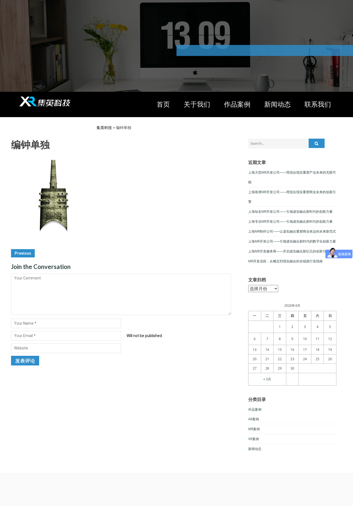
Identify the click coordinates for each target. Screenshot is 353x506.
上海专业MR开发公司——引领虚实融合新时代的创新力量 (290, 221)
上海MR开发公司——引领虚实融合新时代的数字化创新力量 (292, 241)
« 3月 (267, 379)
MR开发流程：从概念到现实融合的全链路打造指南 (285, 261)
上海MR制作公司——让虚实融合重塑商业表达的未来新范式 (292, 231)
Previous (23, 253)
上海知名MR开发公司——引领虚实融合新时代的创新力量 (290, 211)
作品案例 (237, 104)
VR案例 (253, 439)
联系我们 (317, 104)
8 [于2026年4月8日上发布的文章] (280, 339)
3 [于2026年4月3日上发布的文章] (305, 326)
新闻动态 (277, 104)
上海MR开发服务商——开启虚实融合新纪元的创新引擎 (288, 251)
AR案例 (253, 419)
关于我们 (197, 104)
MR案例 (254, 429)
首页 (163, 104)
